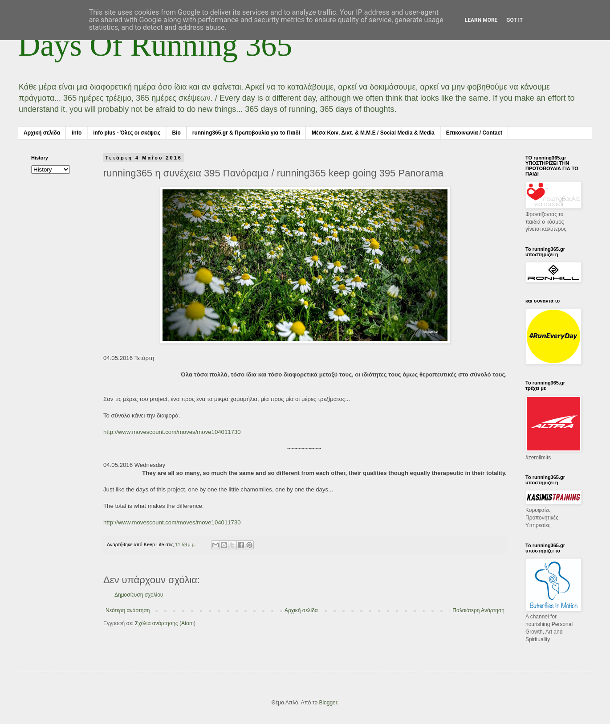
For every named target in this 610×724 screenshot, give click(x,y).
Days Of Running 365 (155, 45)
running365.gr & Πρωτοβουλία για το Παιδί (246, 133)
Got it (514, 20)
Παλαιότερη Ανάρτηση (478, 610)
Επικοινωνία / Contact (474, 133)
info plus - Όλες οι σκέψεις (126, 133)
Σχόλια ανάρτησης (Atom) (165, 623)
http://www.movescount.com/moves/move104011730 (172, 432)
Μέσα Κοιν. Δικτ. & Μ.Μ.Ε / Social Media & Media (373, 133)
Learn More (481, 20)
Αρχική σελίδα (42, 133)
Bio (176, 133)
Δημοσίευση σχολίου (138, 595)
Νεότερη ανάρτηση (128, 610)
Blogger (328, 702)
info (76, 133)
